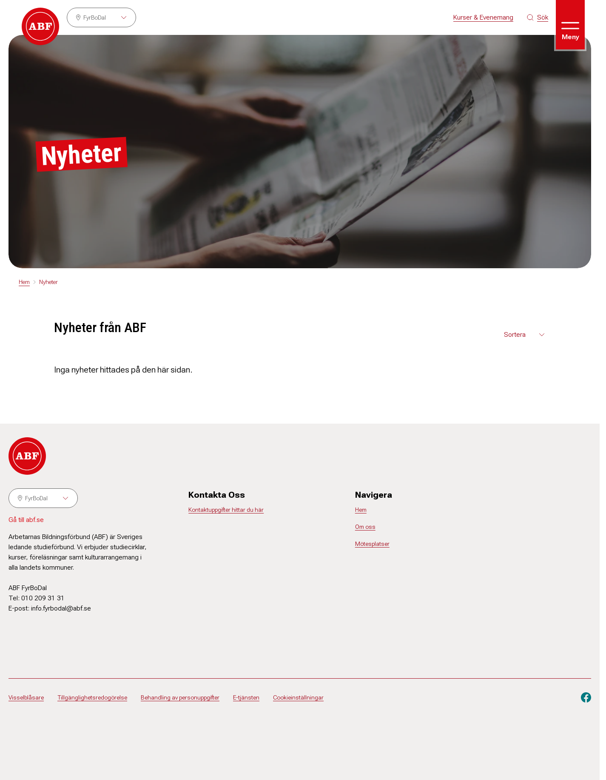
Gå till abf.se (26, 520)
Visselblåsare (26, 697)
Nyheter (48, 281)
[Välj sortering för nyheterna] (525, 335)
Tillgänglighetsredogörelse (92, 697)
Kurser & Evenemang (483, 17)
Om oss (365, 526)
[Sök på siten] (537, 17)
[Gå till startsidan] (40, 26)
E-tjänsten (246, 697)
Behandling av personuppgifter (180, 697)
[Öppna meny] (570, 24)
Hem (24, 281)
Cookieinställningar (298, 697)
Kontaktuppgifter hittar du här (226, 509)
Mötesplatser (372, 543)
